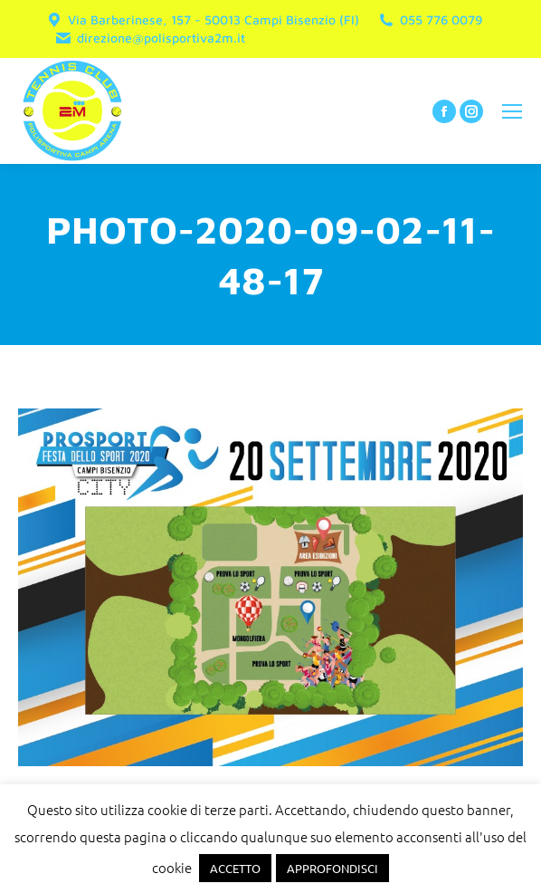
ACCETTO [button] (235, 868)
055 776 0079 (429, 20)
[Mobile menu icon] (512, 111)
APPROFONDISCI (332, 868)
